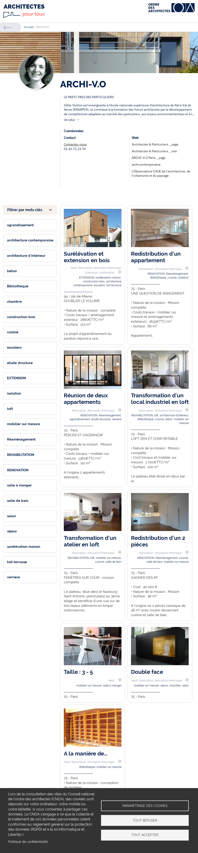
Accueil (28, 27)
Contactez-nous (75, 144)
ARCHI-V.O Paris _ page (149, 158)
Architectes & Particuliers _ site (154, 151)
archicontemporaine (146, 164)
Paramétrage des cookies (145, 806)
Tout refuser (145, 820)
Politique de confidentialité (28, 841)
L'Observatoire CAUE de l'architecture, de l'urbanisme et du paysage (161, 173)
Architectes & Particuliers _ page (155, 144)
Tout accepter (144, 835)
